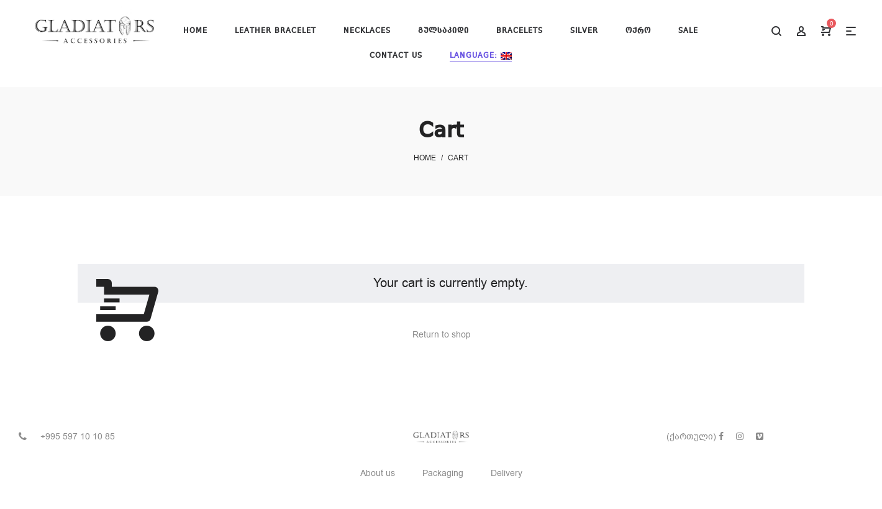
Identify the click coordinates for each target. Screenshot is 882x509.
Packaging (442, 473)
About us (377, 473)
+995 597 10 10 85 (77, 437)
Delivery (506, 473)
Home (425, 158)
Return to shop (441, 335)
